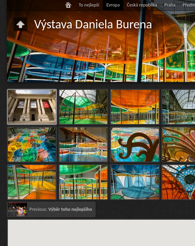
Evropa (113, 5)
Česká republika (142, 5)
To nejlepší (89, 5)
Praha (170, 5)
